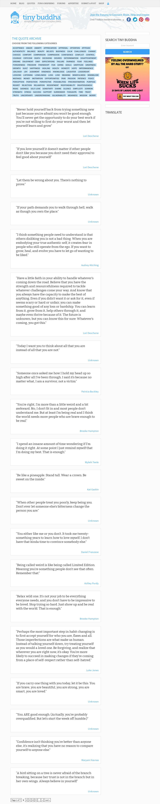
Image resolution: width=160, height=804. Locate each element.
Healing (46, 68)
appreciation (50, 48)
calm (69, 51)
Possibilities (60, 82)
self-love (35, 88)
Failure (60, 61)
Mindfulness (79, 75)
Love (57, 75)
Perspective (45, 82)
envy (37, 61)
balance (31, 51)
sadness (24, 88)
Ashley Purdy (91, 583)
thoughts (71, 92)
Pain (63, 78)
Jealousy (17, 71)
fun (53, 65)
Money (27, 78)
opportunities (52, 78)
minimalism (93, 75)
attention (75, 48)
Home (13, 3)
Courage (17, 58)
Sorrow (89, 88)
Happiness (35, 68)
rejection (27, 85)
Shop (101, 3)
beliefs (50, 51)
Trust (88, 92)
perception (18, 82)
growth (17, 68)
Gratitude (78, 65)
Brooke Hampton (89, 430)
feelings (88, 61)
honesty (65, 68)
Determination (71, 58)
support (47, 92)
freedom (31, 65)
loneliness (40, 75)
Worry (92, 95)
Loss (50, 75)
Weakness (72, 95)
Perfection (31, 82)
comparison (39, 55)
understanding (42, 95)
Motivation (37, 78)
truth (16, 95)
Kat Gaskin (93, 489)
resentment (53, 85)
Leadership (83, 71)
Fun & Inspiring (46, 3)
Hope (74, 68)
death (37, 58)
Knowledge (58, 71)
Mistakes (17, 78)
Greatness (91, 65)
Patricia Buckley (90, 391)
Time (81, 92)
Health (55, 68)
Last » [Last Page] (47, 800)
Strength (17, 92)
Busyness (60, 51)
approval (63, 48)
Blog (21, 3)
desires (58, 58)
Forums (61, 3)
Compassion (53, 55)
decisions (47, 58)
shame (58, 88)
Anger (29, 48)
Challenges (80, 51)
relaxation (39, 85)
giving (60, 65)
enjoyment (28, 61)
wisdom (83, 95)
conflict (79, 55)
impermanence (86, 68)
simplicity (78, 88)
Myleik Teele (92, 462)
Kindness (46, 71)
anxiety (37, 48)
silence (67, 88)
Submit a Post (88, 3)
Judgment (34, 71)
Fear (79, 61)
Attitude (86, 48)
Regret (16, 85)
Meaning (66, 75)
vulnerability (59, 95)
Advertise (73, 3)
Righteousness (84, 85)
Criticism (27, 58)
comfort (27, 55)
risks (15, 88)
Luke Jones (92, 670)
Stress (27, 92)
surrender (59, 92)
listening (28, 75)
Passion (71, 78)
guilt (25, 68)
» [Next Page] (42, 800)
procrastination (76, 82)
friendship (43, 65)
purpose (91, 82)
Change (91, 51)
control (90, 55)
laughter (71, 71)
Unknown (93, 194)
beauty (41, 51)
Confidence (67, 55)
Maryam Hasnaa (90, 760)
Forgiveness (19, 65)
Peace (91, 78)
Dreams (16, 61)
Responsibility (68, 85)
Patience (82, 78)
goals (68, 65)
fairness (70, 61)
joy (25, 71)
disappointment (88, 58)
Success (37, 92)
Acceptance (18, 48)
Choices (17, 55)
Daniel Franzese (90, 552)
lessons (17, 75)
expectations (48, 61)
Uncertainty (27, 95)
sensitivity (48, 88)
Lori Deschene (91, 135)
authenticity (19, 51)
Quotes (31, 3)
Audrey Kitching (90, 265)
